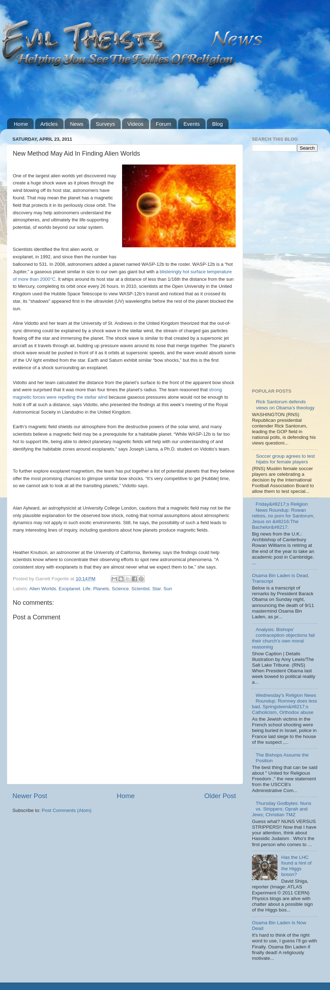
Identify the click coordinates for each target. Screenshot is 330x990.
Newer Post (29, 796)
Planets (101, 588)
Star (156, 588)
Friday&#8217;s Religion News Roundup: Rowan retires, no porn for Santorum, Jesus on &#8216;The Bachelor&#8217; (283, 515)
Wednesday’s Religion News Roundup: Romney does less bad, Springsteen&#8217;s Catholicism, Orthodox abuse (284, 704)
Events (191, 124)
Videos (135, 124)
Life (86, 588)
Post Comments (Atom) (67, 810)
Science (120, 588)
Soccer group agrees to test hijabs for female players (285, 458)
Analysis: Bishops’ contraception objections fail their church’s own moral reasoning (283, 638)
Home (21, 124)
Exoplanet (69, 588)
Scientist (141, 588)
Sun (168, 588)
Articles (49, 124)
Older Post (220, 796)
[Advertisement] (136, 90)
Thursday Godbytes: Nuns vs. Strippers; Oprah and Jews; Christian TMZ (281, 809)
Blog (217, 124)
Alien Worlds (42, 588)
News (76, 124)
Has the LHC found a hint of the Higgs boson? (296, 866)
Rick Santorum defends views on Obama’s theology (285, 404)
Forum (163, 124)
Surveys (105, 124)
